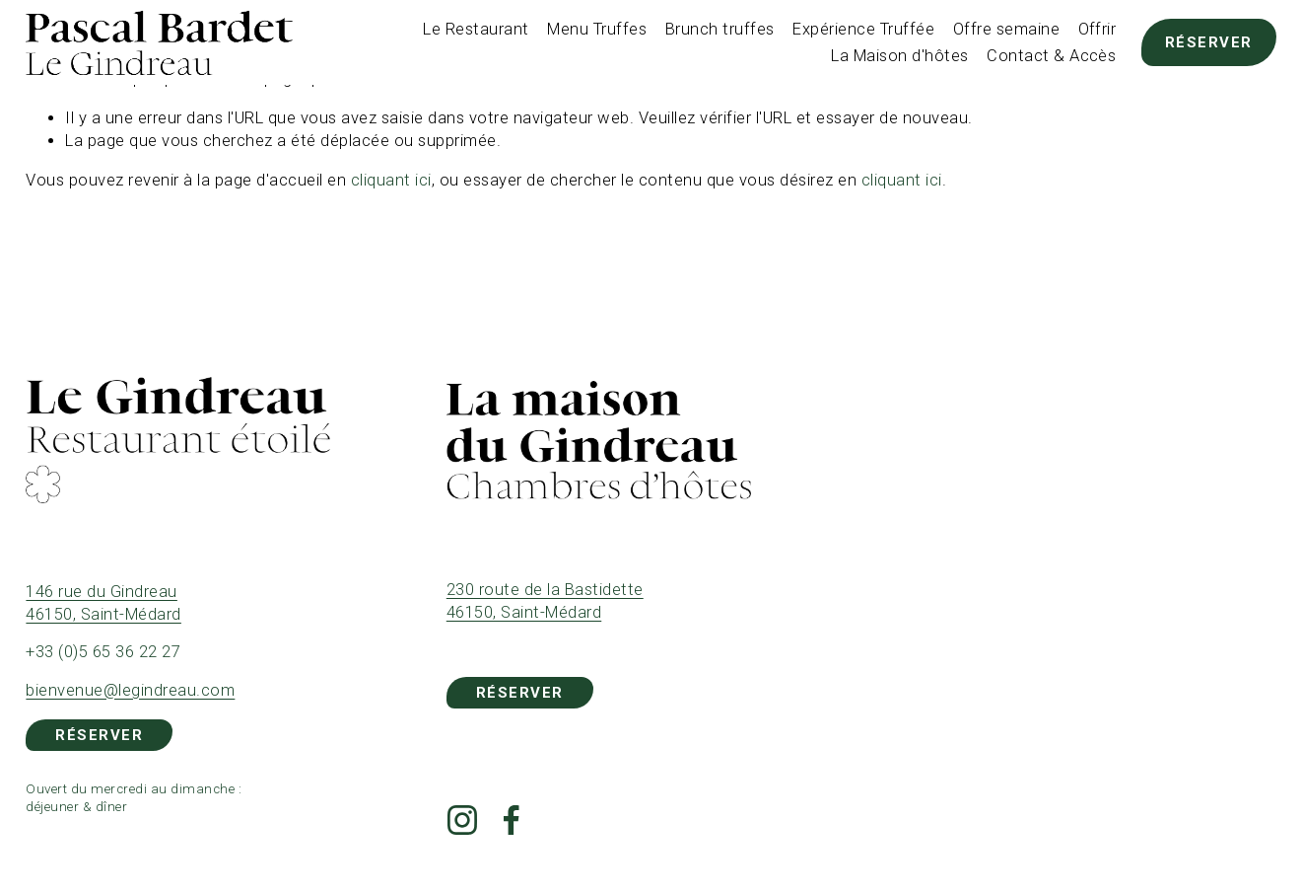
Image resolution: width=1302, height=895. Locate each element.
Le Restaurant (475, 29)
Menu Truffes (597, 29)
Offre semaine (1006, 29)
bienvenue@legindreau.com (130, 690)
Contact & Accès (1051, 55)
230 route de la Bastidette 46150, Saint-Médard (545, 601)
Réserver (1209, 42)
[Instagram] (462, 820)
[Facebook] (511, 820)
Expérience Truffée (863, 29)
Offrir (1097, 29)
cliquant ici (391, 180)
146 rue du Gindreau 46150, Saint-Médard (103, 603)
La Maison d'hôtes (899, 55)
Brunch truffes (720, 29)
